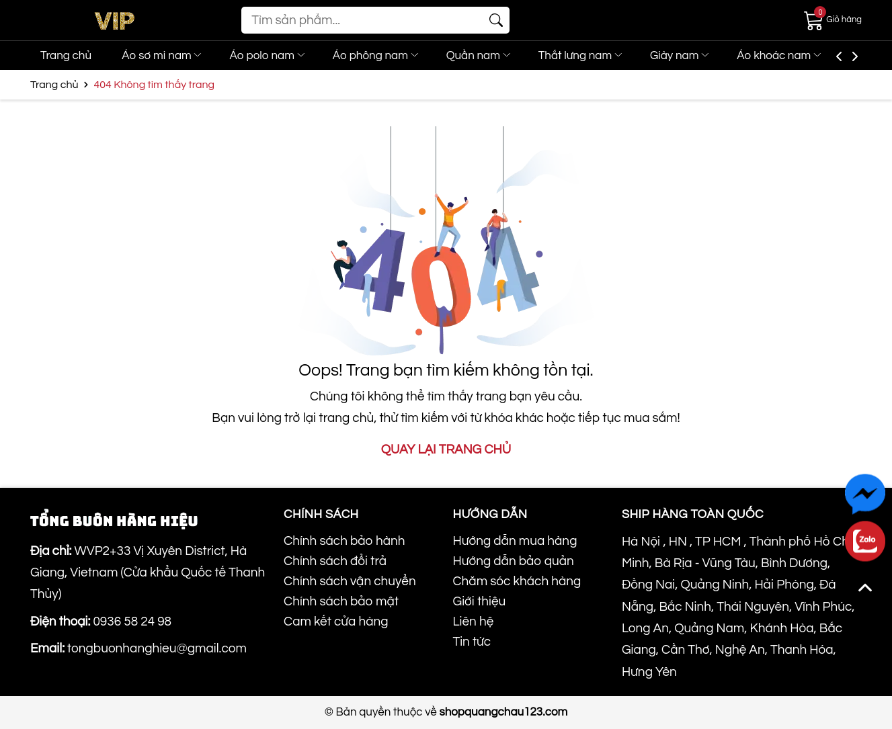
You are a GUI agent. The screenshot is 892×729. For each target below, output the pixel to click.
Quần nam (498, 56)
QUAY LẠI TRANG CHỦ (446, 449)
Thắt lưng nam (604, 56)
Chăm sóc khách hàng (516, 581)
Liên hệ (472, 621)
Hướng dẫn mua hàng (514, 541)
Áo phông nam (390, 56)
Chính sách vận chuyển (350, 581)
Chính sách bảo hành (344, 541)
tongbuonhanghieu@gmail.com (157, 648)
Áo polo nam (277, 56)
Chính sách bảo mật (341, 601)
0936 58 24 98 (132, 621)
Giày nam (708, 56)
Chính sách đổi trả (335, 561)
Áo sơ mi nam (167, 56)
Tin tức (471, 641)
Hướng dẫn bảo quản (512, 561)
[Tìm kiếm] (496, 20)
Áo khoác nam (813, 56)
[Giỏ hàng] (833, 19)
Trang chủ (65, 56)
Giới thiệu (478, 601)
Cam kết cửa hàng (336, 621)
